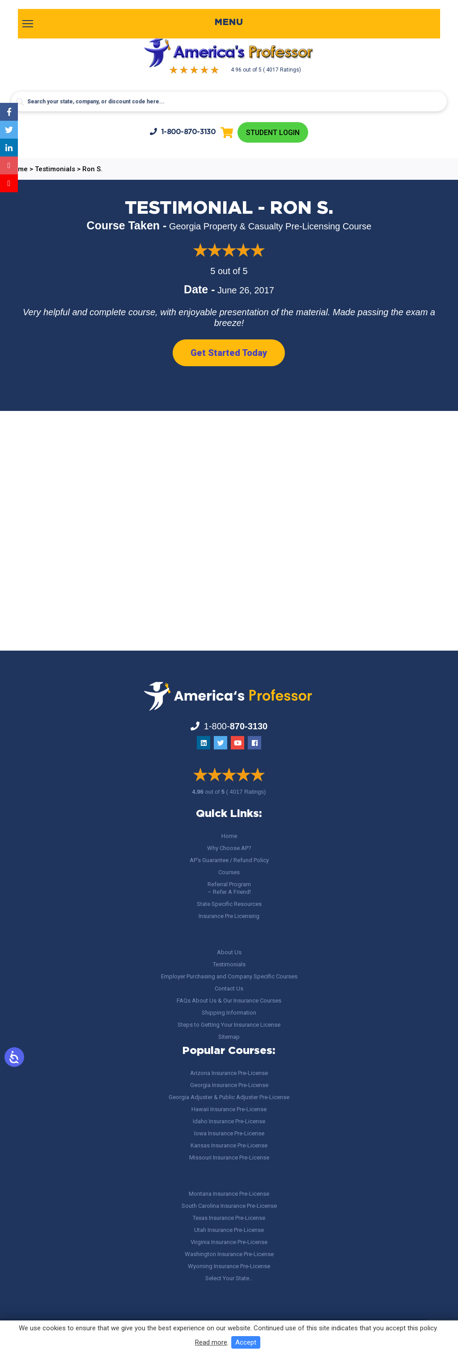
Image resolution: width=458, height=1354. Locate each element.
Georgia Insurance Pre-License (229, 1085)
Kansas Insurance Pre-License (229, 1145)
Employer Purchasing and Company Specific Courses (229, 976)
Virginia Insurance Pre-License (229, 1242)
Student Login (273, 132)
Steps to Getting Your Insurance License (229, 1024)
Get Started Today (229, 353)
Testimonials (229, 964)
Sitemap (229, 1036)
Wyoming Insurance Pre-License (229, 1266)
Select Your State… (229, 1278)
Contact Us (229, 988)
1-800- (182, 131)
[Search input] (228, 101)
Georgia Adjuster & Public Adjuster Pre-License (229, 1097)
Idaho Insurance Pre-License (229, 1121)
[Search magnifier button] (20, 102)
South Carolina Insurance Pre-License (229, 1205)
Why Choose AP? (229, 848)
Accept (245, 1342)
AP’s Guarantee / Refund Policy (229, 860)
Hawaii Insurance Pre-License (229, 1109)
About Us (229, 952)
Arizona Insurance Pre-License (229, 1073)
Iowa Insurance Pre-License (229, 1133)
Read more (211, 1342)
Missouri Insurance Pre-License (229, 1157)
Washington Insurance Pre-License (229, 1254)
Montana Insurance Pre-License (229, 1193)
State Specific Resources (229, 904)
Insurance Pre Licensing (229, 916)
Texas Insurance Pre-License (229, 1217)
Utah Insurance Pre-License (229, 1230)
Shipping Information (229, 1012)
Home (229, 836)
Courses (229, 872)
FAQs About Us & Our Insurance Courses (229, 1000)
